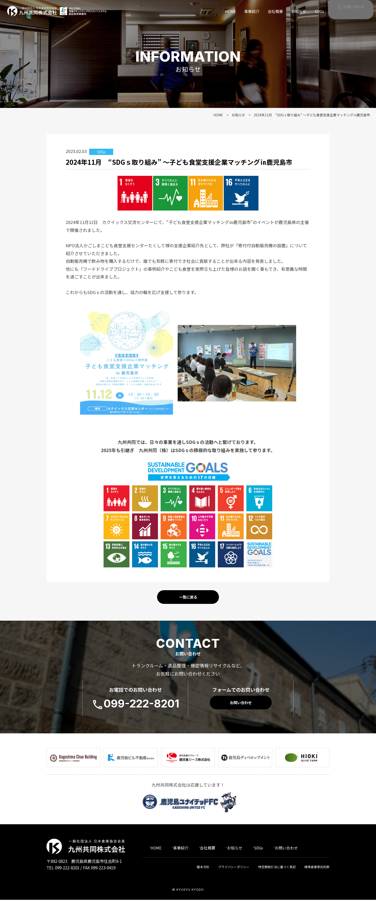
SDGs (319, 11)
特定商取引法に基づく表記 (273, 868)
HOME (230, 11)
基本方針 (192, 868)
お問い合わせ (352, 9)
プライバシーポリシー (226, 868)
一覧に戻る (188, 599)
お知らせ (298, 11)
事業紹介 (251, 11)
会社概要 (275, 11)
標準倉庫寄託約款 (316, 868)
